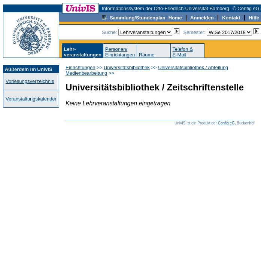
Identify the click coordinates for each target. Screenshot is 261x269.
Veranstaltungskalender (31, 99)
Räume (147, 55)
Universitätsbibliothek (127, 67)
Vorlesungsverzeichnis (30, 81)
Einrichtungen (80, 67)
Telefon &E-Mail (183, 52)
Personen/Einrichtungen (120, 52)
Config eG (226, 123)
